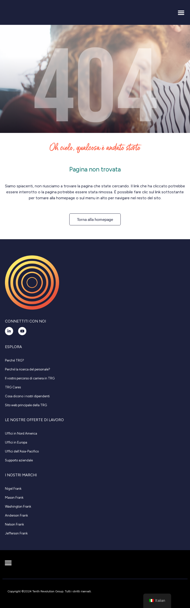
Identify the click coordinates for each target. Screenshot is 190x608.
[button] (181, 12)
